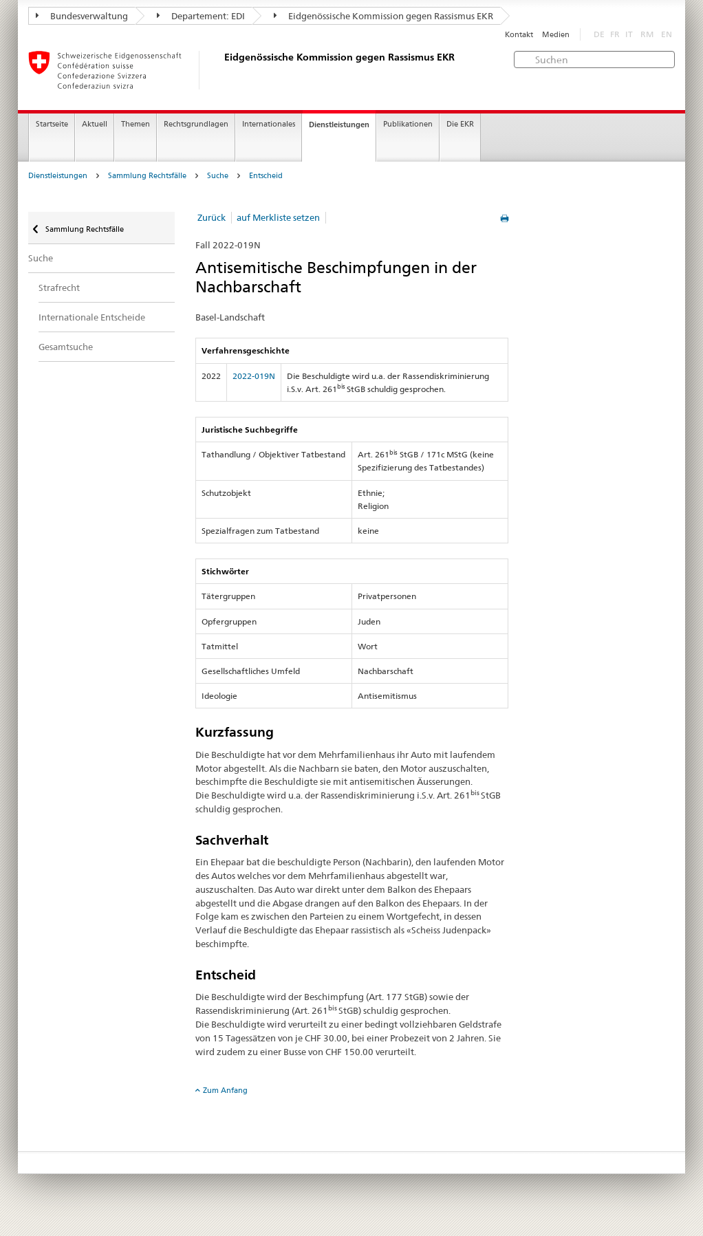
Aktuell (94, 124)
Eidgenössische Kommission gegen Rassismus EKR (383, 15)
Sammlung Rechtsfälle (147, 175)
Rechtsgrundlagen (196, 124)
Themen (135, 124)
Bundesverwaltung (82, 15)
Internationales (268, 124)
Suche (217, 175)
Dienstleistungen (339, 124)
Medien (556, 34)
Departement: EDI (201, 15)
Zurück (211, 217)
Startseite (52, 124)
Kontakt (519, 34)
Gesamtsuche (66, 346)
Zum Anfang (225, 1090)
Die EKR (460, 124)
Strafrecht (59, 287)
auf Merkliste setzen (278, 217)
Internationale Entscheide (92, 317)
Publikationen (408, 124)
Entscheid (266, 175)
